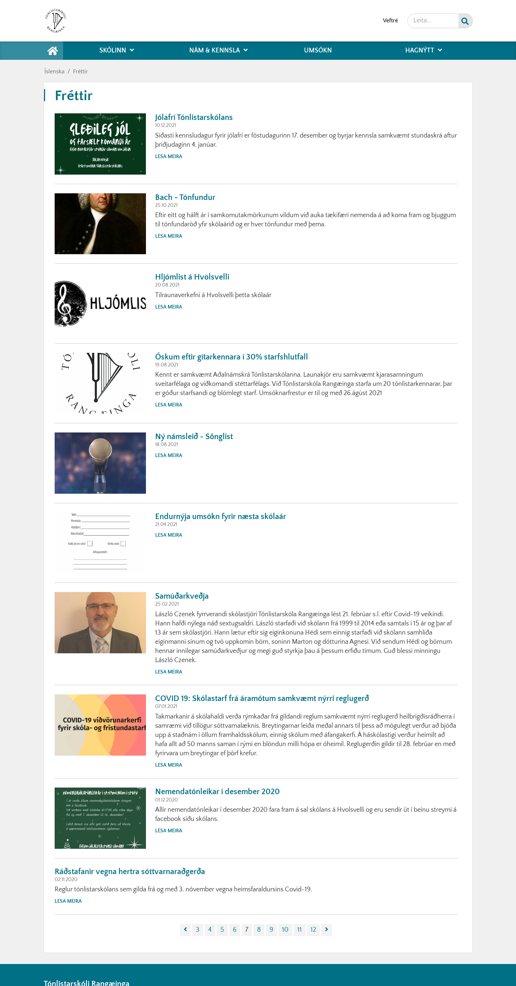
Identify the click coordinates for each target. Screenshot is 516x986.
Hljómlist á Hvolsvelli (192, 277)
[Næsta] (326, 930)
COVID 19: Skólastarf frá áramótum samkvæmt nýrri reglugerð (262, 698)
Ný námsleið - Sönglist (194, 436)
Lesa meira (168, 157)
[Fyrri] (185, 930)
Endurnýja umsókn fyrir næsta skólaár (220, 516)
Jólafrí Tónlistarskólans (194, 117)
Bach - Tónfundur (185, 197)
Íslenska (54, 71)
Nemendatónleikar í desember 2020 (217, 791)
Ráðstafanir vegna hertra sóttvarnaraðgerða (130, 871)
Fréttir (80, 71)
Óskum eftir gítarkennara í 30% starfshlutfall (231, 357)
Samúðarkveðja (182, 596)
